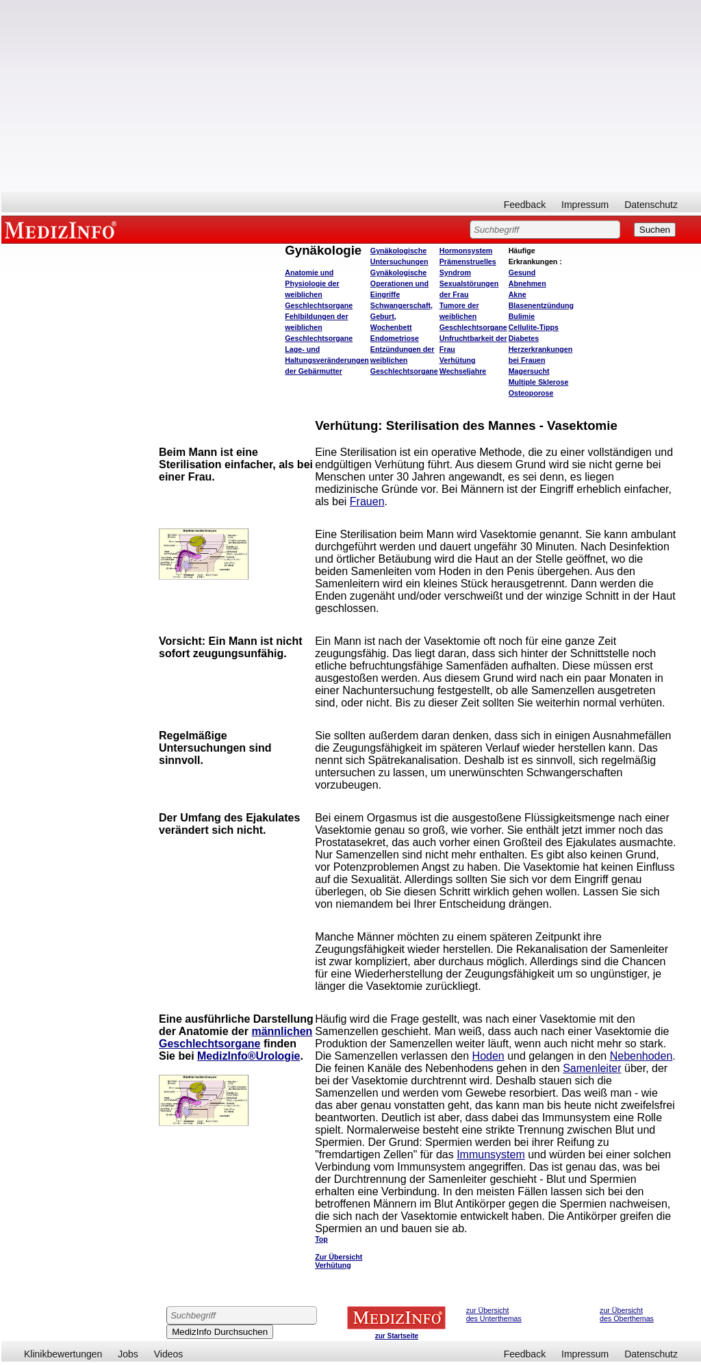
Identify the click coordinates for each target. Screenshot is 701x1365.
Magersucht (529, 371)
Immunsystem (491, 1154)
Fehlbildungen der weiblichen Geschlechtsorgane (319, 327)
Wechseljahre (463, 371)
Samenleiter (592, 1068)
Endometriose (394, 338)
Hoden (488, 1056)
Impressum (585, 204)
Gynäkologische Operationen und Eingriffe (399, 283)
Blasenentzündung (541, 305)
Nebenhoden (641, 1056)
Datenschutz (651, 204)
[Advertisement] (351, 96)
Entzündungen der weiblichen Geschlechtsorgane (404, 360)
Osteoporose (531, 393)
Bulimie (522, 316)
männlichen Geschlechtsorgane (235, 1037)
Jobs (128, 1354)
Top (321, 1239)
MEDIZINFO (63, 229)
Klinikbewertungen (63, 1354)
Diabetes (524, 338)
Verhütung (457, 360)
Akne (517, 294)
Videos (168, 1354)
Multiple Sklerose (539, 382)
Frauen (367, 501)
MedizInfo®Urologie (248, 1056)
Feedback (525, 204)
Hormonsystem (466, 250)
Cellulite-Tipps (534, 327)
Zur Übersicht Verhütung (338, 1261)
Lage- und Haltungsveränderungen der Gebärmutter (327, 360)
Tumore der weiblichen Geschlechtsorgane (473, 316)
